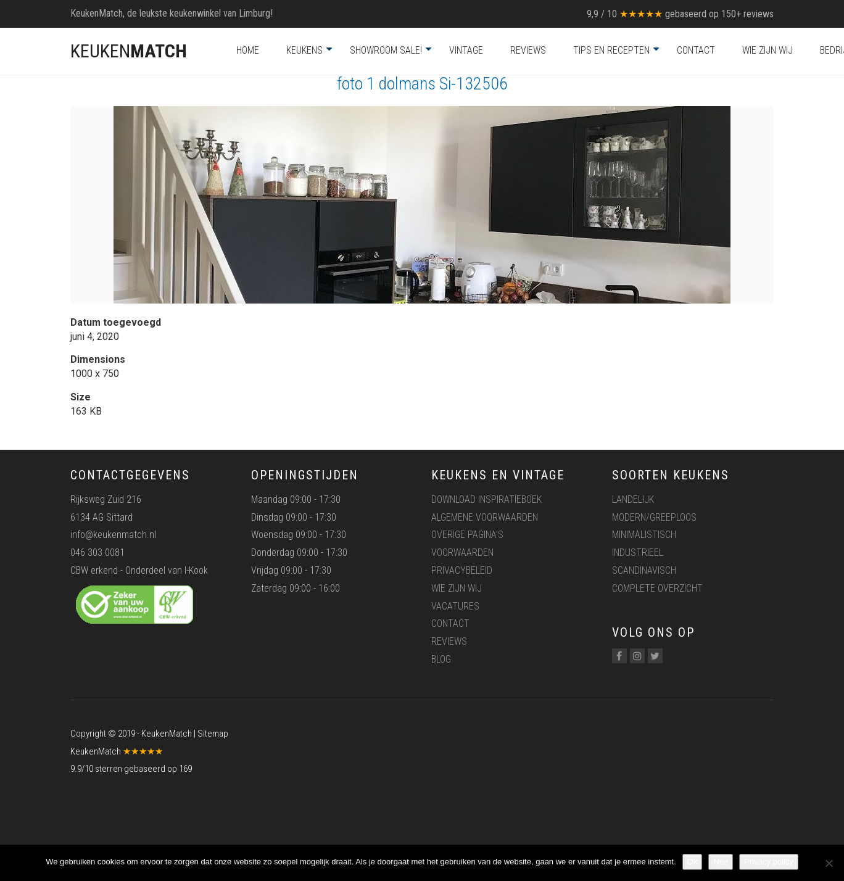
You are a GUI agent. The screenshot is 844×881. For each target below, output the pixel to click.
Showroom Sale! (386, 50)
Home (247, 50)
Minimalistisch (644, 534)
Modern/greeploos (654, 517)
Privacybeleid (461, 570)
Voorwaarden (462, 552)
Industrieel (637, 552)
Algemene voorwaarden (484, 517)
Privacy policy (768, 861)
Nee (720, 861)
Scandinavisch (644, 570)
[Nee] (828, 863)
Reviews (528, 50)
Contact (696, 50)
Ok (692, 861)
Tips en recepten (611, 50)
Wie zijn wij (767, 50)
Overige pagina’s (467, 534)
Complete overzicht (657, 588)
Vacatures (455, 606)
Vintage (466, 50)
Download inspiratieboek (486, 499)
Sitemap (212, 733)
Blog (441, 659)
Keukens (304, 50)
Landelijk (633, 499)
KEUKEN (128, 51)
